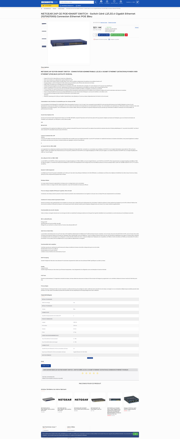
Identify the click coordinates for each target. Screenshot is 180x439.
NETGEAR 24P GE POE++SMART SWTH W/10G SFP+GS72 (48, 403)
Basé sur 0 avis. (103, 22)
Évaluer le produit (112, 22)
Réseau (54, 8)
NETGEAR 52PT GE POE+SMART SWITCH (96, 403)
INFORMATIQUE (47, 8)
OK (135, 433)
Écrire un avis (45, 361)
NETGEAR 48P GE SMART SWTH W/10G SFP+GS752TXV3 (81, 403)
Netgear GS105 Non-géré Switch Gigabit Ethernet (130, 403)
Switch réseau (61, 8)
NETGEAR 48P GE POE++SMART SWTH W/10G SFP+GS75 (64, 403)
